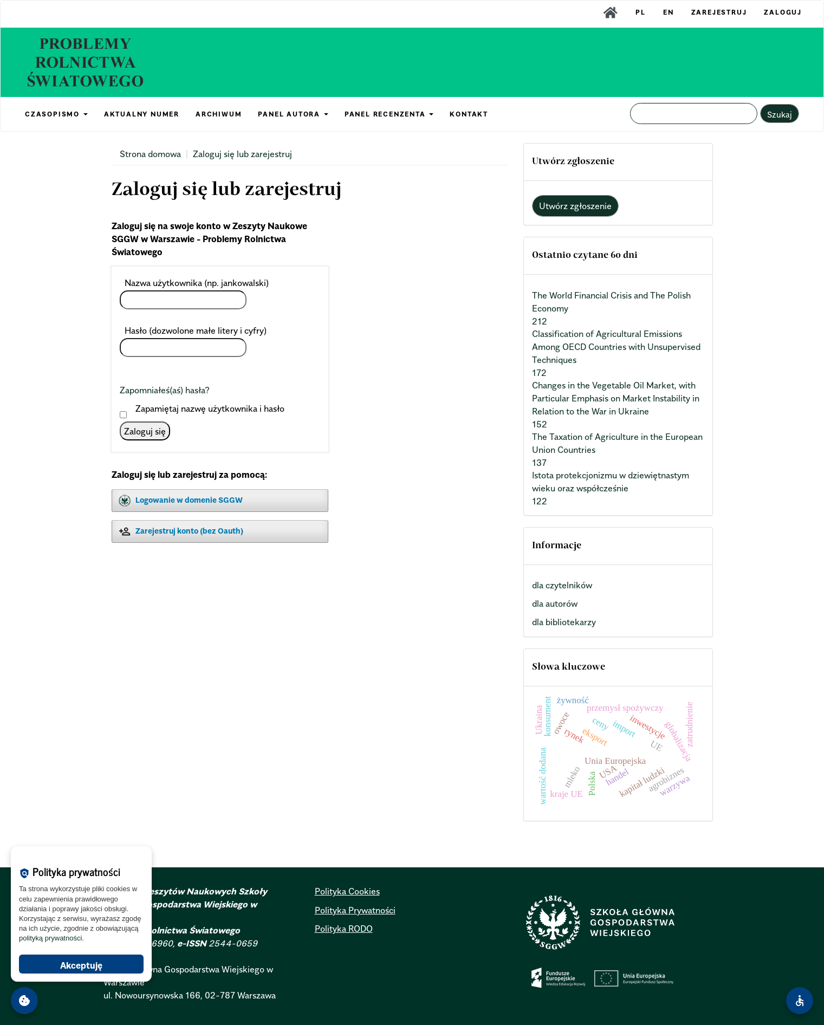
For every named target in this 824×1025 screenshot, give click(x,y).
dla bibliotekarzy (564, 622)
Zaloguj (783, 12)
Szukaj (779, 114)
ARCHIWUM (219, 114)
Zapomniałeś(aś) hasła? (165, 390)
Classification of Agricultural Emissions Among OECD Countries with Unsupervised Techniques (616, 346)
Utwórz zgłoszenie (575, 205)
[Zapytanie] (693, 113)
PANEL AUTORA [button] (293, 114)
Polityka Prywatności (355, 910)
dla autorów (555, 603)
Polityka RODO (344, 928)
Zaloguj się (145, 431)
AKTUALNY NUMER (141, 114)
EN (668, 12)
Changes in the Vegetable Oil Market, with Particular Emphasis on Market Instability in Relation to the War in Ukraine (615, 398)
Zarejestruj (719, 12)
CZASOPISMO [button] (56, 114)
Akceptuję (81, 965)
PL (640, 12)
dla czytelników (562, 585)
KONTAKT (469, 114)
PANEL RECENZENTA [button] (389, 114)
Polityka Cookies (347, 891)
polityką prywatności (50, 938)
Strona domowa (150, 153)
